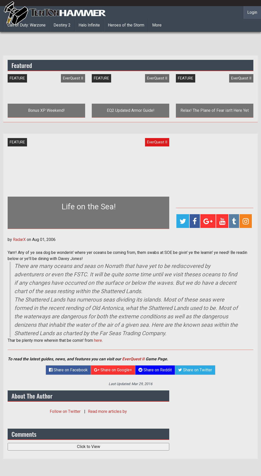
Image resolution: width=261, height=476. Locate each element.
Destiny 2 (62, 25)
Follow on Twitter (66, 411)
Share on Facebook (68, 370)
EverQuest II (133, 359)
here (98, 340)
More (157, 25)
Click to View (88, 446)
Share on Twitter (195, 370)
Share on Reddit (155, 370)
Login (252, 12)
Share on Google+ (113, 370)
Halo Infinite (89, 25)
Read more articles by (107, 411)
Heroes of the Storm (126, 25)
